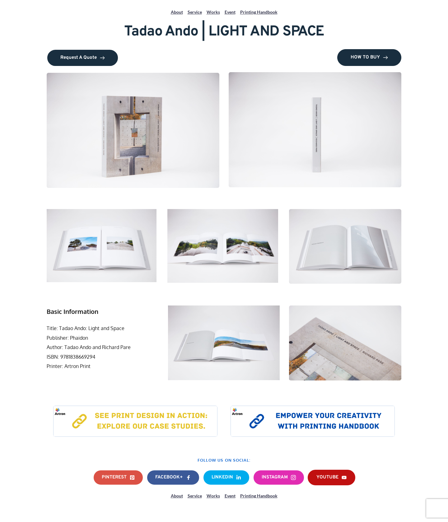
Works (213, 12)
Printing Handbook (259, 12)
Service (195, 12)
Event (230, 12)
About (177, 12)
